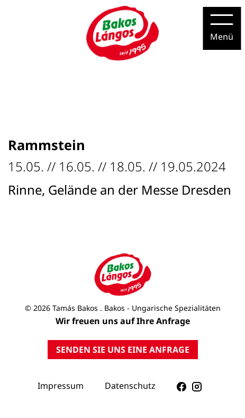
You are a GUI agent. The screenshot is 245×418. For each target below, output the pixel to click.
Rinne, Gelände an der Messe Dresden (119, 189)
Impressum (61, 385)
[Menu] (222, 28)
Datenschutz (130, 385)
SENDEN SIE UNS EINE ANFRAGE (122, 349)
